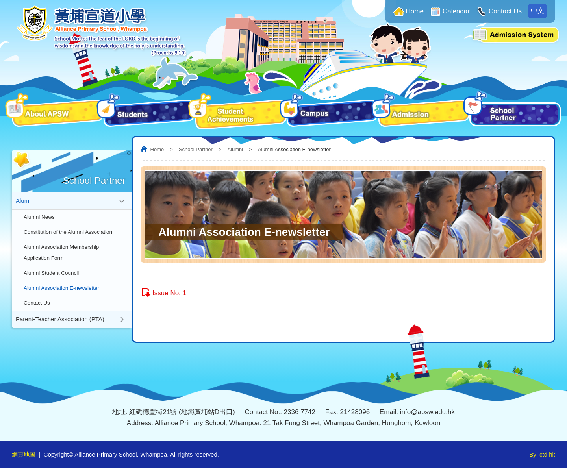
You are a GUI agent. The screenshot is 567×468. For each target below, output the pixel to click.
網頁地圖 (23, 454)
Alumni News (39, 217)
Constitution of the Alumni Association (68, 232)
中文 (537, 11)
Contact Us (505, 11)
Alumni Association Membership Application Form (61, 252)
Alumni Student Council (51, 273)
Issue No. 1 (169, 293)
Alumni (235, 149)
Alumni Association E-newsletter (61, 288)
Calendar (456, 11)
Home (415, 11)
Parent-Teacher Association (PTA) (60, 319)
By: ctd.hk (542, 454)
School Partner (196, 149)
